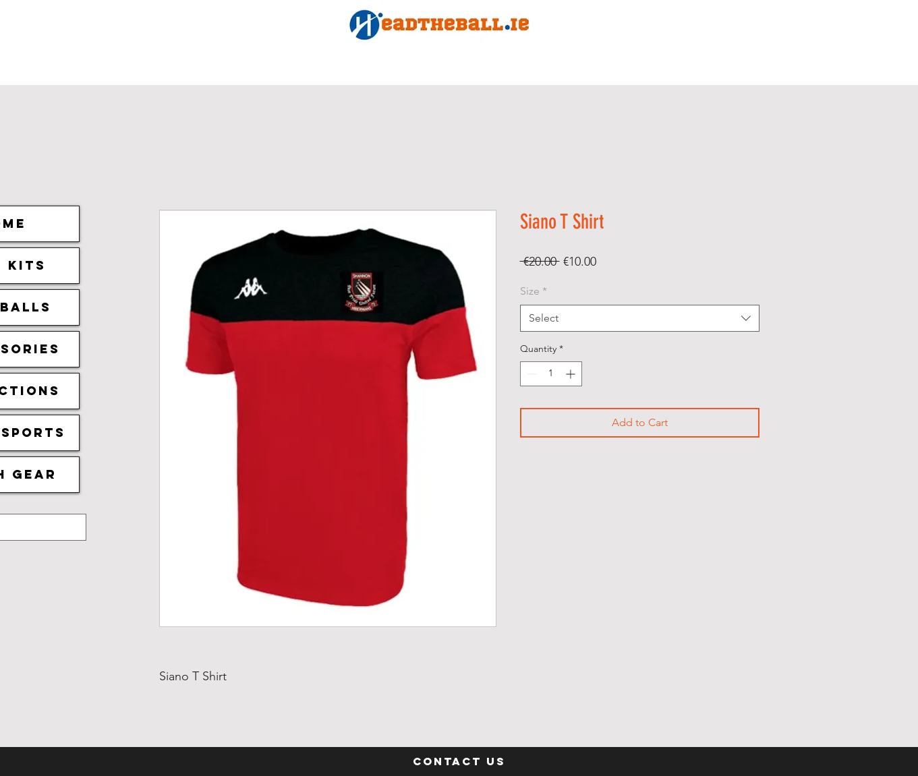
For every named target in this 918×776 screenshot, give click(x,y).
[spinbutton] (551, 374)
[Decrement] (530, 374)
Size (533, 291)
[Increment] (571, 374)
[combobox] (639, 318)
